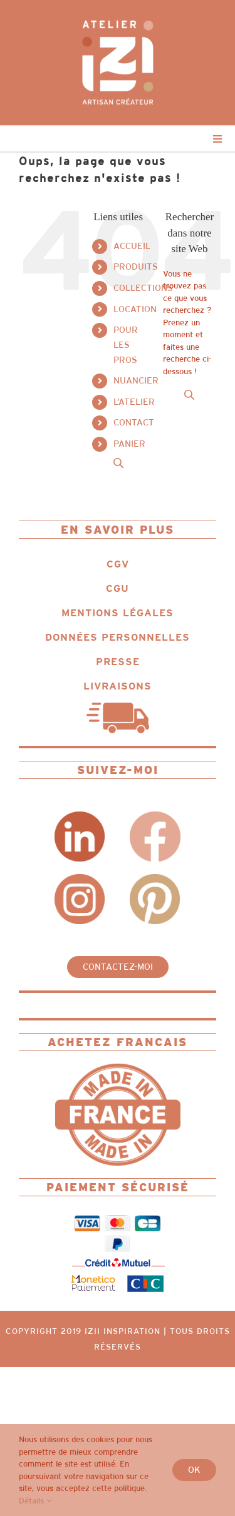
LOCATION (135, 309)
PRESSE (118, 662)
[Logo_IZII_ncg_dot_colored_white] (118, 16)
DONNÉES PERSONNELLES (117, 637)
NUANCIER (136, 380)
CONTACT (133, 422)
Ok (194, 1470)
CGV (118, 564)
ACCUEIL (131, 246)
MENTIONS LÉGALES (117, 613)
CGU (117, 588)
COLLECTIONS (143, 288)
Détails (35, 1500)
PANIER (129, 444)
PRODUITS (135, 267)
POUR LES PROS (125, 345)
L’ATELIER (134, 402)
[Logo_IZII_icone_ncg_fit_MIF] (117, 1067)
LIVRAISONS (117, 686)
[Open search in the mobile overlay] (118, 462)
